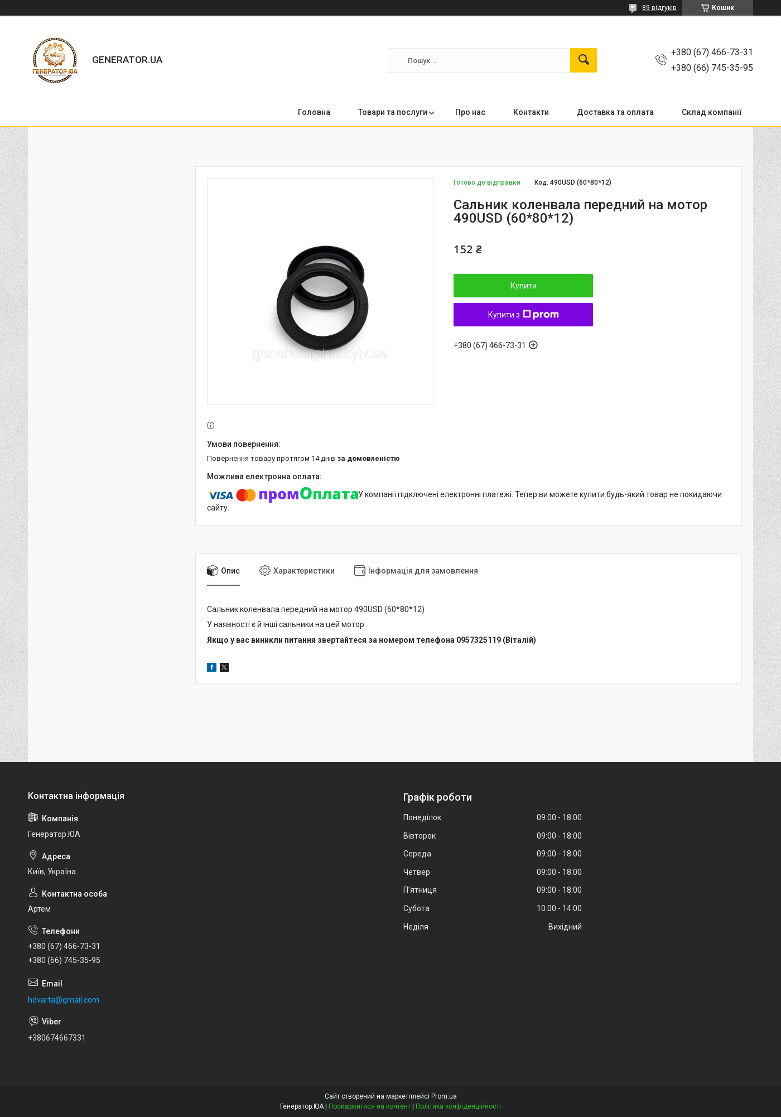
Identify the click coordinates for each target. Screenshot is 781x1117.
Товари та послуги (392, 112)
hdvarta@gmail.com (63, 999)
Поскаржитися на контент (370, 1106)
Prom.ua (444, 1096)
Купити (523, 285)
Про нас (470, 112)
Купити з (523, 315)
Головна (314, 112)
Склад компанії (712, 112)
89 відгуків (659, 8)
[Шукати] (583, 60)
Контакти (531, 112)
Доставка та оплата (615, 112)
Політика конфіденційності (458, 1106)
